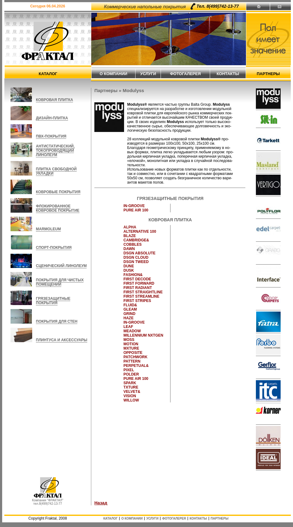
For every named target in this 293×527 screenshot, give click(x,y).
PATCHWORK (135, 357)
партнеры (268, 73)
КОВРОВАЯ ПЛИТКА (54, 100)
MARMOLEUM (48, 229)
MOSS (128, 340)
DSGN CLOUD (136, 257)
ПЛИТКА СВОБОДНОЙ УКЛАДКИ (56, 171)
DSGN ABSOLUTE (139, 253)
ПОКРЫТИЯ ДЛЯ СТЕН (56, 321)
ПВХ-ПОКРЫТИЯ (51, 136)
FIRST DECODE (137, 279)
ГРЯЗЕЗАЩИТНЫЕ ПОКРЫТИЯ (53, 300)
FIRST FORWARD (138, 283)
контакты (228, 73)
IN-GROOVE (134, 206)
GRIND (129, 314)
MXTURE (131, 348)
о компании (113, 73)
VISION (129, 396)
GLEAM (130, 309)
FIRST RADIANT (137, 288)
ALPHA (129, 227)
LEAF (128, 327)
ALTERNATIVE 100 (139, 231)
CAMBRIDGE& (136, 240)
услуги (148, 73)
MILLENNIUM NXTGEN (143, 335)
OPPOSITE (132, 353)
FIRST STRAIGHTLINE (143, 292)
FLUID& (130, 305)
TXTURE (130, 387)
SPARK (129, 383)
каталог (48, 73)
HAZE (128, 318)
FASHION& (133, 275)
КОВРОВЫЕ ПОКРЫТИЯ (58, 192)
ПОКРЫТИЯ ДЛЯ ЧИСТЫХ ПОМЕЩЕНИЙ (60, 282)
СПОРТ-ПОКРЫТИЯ (53, 247)
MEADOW (132, 331)
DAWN (129, 249)
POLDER (131, 374)
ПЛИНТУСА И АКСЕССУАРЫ (61, 340)
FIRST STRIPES (137, 301)
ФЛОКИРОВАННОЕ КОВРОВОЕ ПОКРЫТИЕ (58, 208)
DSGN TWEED (136, 262)
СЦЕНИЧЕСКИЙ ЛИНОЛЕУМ (61, 266)
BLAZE (129, 236)
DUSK (128, 270)
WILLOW (131, 400)
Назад (100, 502)
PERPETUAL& (136, 365)
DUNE (128, 266)
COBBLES (132, 244)
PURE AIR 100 (135, 210)
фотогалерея (185, 73)
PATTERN (131, 361)
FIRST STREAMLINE (141, 296)
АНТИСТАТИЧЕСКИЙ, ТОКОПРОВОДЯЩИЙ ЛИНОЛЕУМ (55, 150)
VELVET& (131, 391)
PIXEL (128, 370)
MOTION (130, 344)
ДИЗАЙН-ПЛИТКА (52, 118)
